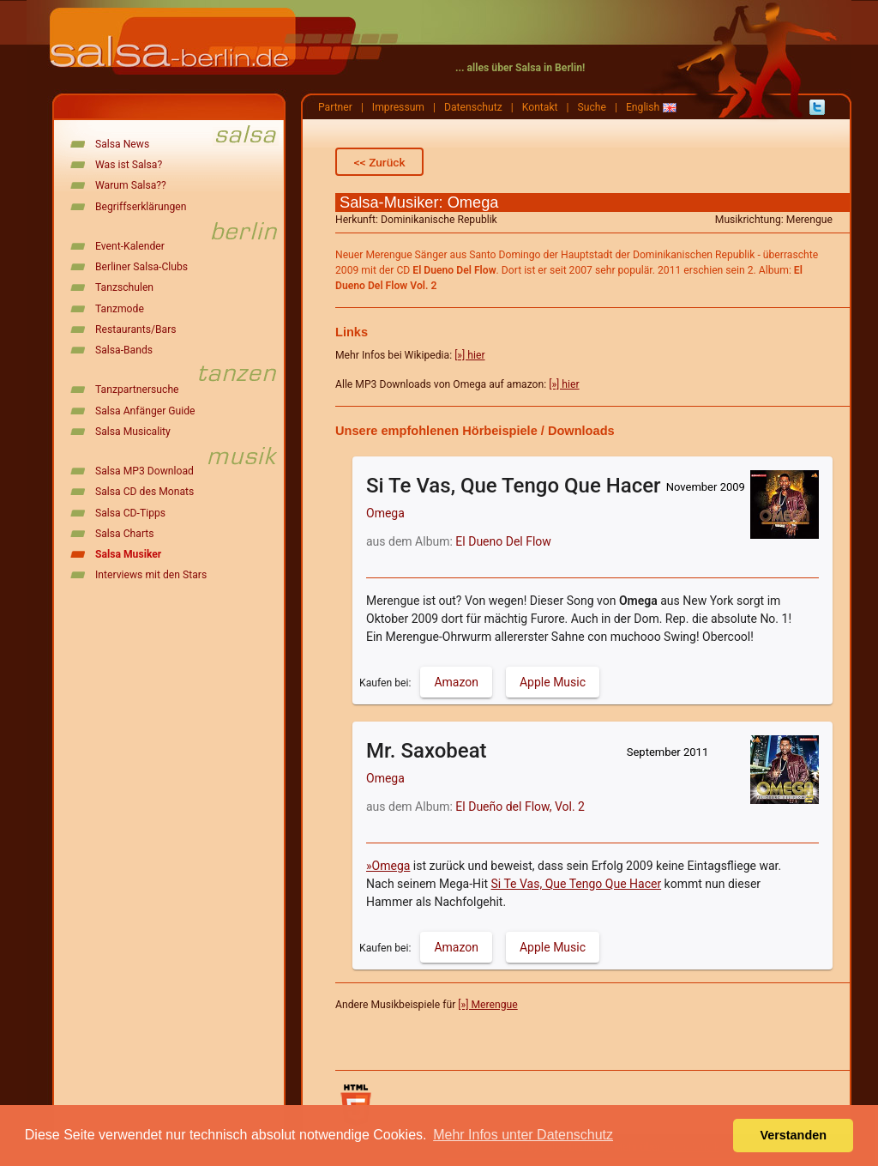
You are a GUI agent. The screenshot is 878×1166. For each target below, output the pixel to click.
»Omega (388, 866)
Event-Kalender (130, 246)
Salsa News (122, 144)
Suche (592, 107)
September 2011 (668, 752)
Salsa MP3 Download (144, 471)
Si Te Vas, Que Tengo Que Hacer (576, 884)
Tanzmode (119, 309)
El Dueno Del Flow (503, 541)
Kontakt (540, 107)
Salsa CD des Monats (144, 492)
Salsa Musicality (133, 432)
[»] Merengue (487, 1005)
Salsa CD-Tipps (130, 513)
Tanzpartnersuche (137, 390)
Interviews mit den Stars (151, 575)
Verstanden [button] (793, 1135)
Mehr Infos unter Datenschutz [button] (523, 1134)
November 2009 (705, 486)
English (642, 107)
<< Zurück (380, 162)
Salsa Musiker (128, 554)
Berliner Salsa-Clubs (141, 267)
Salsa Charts (124, 534)
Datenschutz (473, 107)
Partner (335, 107)
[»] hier (469, 355)
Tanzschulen (124, 287)
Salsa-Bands (124, 350)
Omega (385, 513)
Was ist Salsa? (128, 165)
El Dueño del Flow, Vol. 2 (520, 806)
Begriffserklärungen (140, 207)
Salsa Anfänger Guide (145, 411)
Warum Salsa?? (130, 185)
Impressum (398, 107)
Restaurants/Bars (136, 329)
